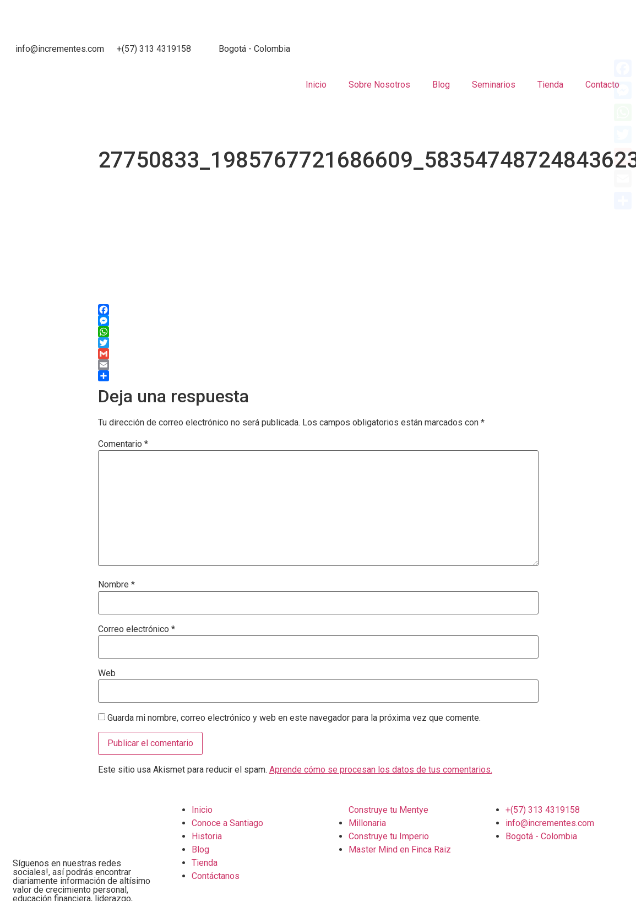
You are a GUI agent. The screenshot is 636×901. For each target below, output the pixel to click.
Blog (441, 84)
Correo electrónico (136, 629)
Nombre (116, 584)
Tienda (550, 84)
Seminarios (493, 84)
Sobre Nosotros (379, 84)
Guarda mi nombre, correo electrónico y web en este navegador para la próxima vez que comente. (294, 718)
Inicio (316, 84)
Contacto (602, 84)
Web (107, 673)
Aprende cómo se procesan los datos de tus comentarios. (380, 769)
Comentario (123, 444)
